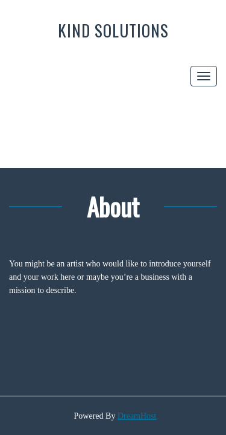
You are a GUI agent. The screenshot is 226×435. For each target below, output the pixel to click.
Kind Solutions (113, 30)
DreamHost (137, 415)
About (113, 206)
